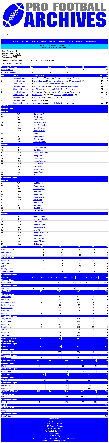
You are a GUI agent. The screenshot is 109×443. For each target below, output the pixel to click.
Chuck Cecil (38, 172)
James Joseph (7, 272)
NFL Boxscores (55, 421)
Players (52, 41)
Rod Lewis (37, 133)
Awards (79, 41)
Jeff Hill (4, 330)
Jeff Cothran (38, 211)
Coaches (61, 41)
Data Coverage (8, 64)
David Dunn (6, 402)
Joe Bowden (38, 164)
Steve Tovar (38, 230)
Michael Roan (6, 313)
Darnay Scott (37, 95)
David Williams (39, 131)
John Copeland (39, 216)
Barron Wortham (39, 161)
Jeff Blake (56, 89)
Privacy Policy (54, 436)
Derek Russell (38, 117)
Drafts (70, 41)
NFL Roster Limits (54, 429)
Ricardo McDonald (40, 233)
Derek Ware (6, 327)
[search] (39, 33)
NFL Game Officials (54, 424)
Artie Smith (37, 222)
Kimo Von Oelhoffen (41, 219)
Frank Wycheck (39, 142)
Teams (43, 41)
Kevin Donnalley (39, 128)
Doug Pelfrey (54, 84)
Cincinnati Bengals (8, 72)
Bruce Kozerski (39, 197)
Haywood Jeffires (39, 81)
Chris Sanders (37, 78)
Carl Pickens (37, 89)
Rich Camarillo (7, 352)
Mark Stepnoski (39, 125)
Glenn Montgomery (40, 153)
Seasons (34, 41)
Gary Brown (38, 139)
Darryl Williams (39, 241)
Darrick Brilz (38, 194)
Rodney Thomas (38, 86)
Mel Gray (4, 366)
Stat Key (18, 64)
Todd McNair (6, 297)
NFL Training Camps (54, 426)
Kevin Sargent (39, 189)
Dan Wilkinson (39, 225)
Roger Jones (38, 236)
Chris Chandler (60, 78)
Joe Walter (37, 200)
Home (15, 41)
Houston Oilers (7, 70)
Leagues (24, 41)
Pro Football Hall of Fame (54, 431)
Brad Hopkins (38, 120)
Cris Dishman (38, 167)
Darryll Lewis (38, 175)
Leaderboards (90, 41)
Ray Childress (38, 150)
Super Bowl (54, 433)
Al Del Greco (72, 78)
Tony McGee (37, 103)
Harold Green (37, 84)
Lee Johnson (6, 358)
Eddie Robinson (39, 158)
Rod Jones (37, 244)
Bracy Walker (38, 238)
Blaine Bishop (38, 169)
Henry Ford (37, 156)
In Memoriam (54, 419)
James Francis (39, 227)
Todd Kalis (37, 191)
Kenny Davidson (39, 147)
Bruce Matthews (39, 122)
